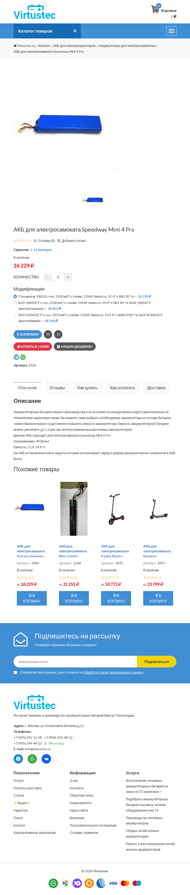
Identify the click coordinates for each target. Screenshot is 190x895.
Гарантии (21, 810)
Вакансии (77, 818)
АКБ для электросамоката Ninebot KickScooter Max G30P (157, 551)
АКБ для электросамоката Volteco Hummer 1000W (31, 551)
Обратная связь (82, 795)
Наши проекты (81, 803)
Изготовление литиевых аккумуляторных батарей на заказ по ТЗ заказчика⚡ (147, 786)
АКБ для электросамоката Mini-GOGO (73, 551)
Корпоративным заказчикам (35, 833)
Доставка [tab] (156, 387)
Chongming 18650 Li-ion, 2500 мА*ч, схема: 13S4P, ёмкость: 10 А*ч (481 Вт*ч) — (84, 296)
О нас (74, 781)
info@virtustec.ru (38, 749)
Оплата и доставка (28, 788)
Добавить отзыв (70, 241)
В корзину (28, 334)
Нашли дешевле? (75, 346)
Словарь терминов (84, 833)
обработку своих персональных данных (113, 672)
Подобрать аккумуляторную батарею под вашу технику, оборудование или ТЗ (147, 804)
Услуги (19, 781)
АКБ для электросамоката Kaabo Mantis (115, 551)
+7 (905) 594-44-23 (28, 743)
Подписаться (156, 661)
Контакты (77, 788)
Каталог (20, 825)
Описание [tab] (27, 387)
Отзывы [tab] (57, 387)
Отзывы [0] (43, 241)
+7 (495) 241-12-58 (28, 737)
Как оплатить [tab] (122, 387)
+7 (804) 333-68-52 (58, 737)
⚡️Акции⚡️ (22, 803)
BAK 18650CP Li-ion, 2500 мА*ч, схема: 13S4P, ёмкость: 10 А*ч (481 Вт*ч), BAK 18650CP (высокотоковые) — (84, 306)
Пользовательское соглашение (93, 825)
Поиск (18, 818)
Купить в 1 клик (33, 346)
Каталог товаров (35, 31)
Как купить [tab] (87, 387)
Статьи (19, 795)
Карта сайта (79, 810)
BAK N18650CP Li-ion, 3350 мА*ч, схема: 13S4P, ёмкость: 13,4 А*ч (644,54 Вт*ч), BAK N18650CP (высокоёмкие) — (90, 318)
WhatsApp (54, 743)
